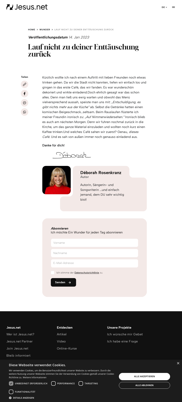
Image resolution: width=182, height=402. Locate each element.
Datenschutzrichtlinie (86, 272)
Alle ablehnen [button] (144, 385)
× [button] (178, 363)
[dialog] (91, 381)
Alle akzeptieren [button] (144, 376)
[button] (61, 397)
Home (31, 29)
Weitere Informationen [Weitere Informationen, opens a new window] (35, 377)
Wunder (44, 29)
